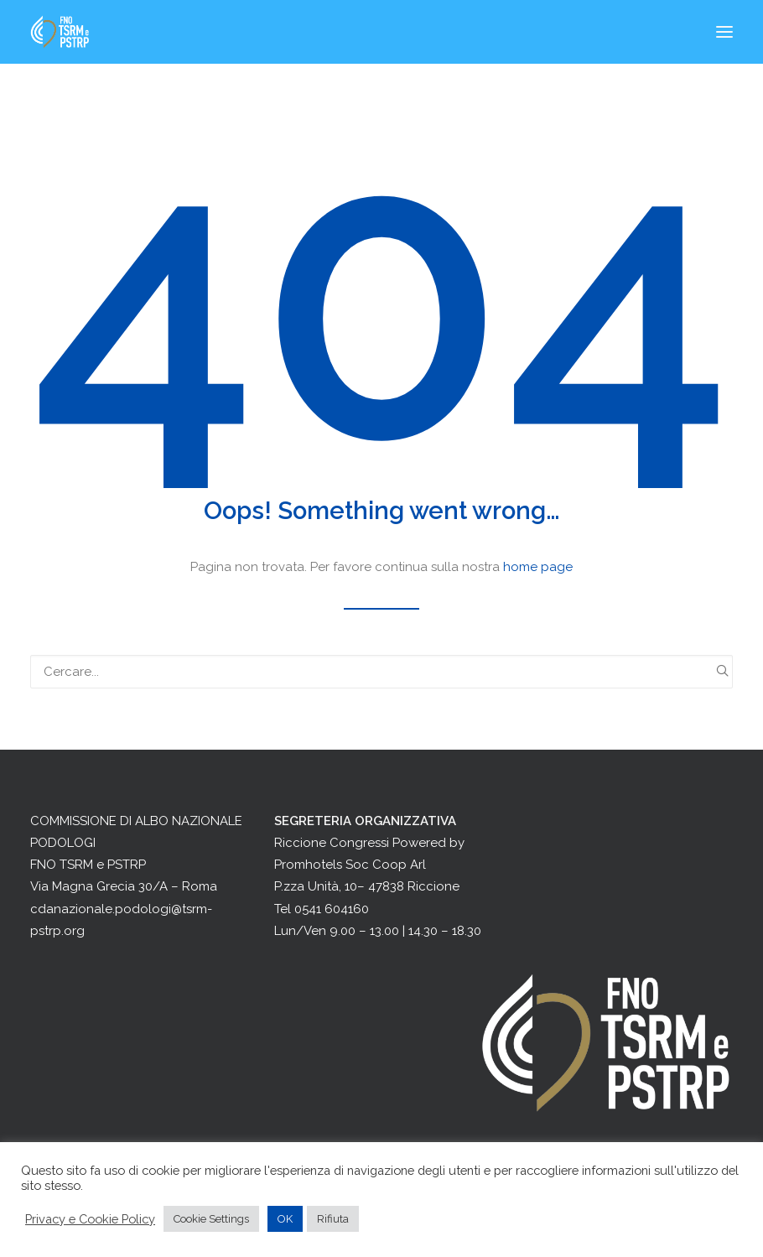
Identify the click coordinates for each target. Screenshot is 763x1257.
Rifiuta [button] (333, 1219)
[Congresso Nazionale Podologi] (60, 32)
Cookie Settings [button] (211, 1219)
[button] (724, 32)
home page (538, 566)
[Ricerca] (381, 671)
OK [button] (285, 1219)
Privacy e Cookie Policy (90, 1219)
